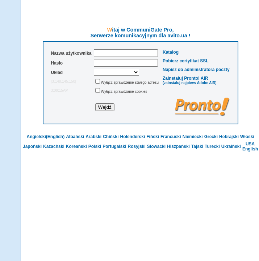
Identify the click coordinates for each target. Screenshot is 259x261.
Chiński (110, 136)
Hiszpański (178, 146)
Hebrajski (229, 136)
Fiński (152, 136)
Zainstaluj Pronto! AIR (185, 78)
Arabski (93, 136)
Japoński (32, 146)
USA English (250, 146)
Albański (75, 136)
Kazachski (53, 146)
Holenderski (132, 136)
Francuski (170, 136)
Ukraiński (231, 146)
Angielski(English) (45, 136)
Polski (94, 146)
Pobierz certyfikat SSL (186, 60)
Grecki (211, 136)
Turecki (212, 146)
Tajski (197, 146)
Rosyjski (136, 146)
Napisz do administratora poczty (196, 69)
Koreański (76, 146)
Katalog (171, 52)
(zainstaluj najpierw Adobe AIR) (190, 83)
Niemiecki (193, 136)
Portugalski (114, 146)
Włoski (247, 136)
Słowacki (156, 146)
